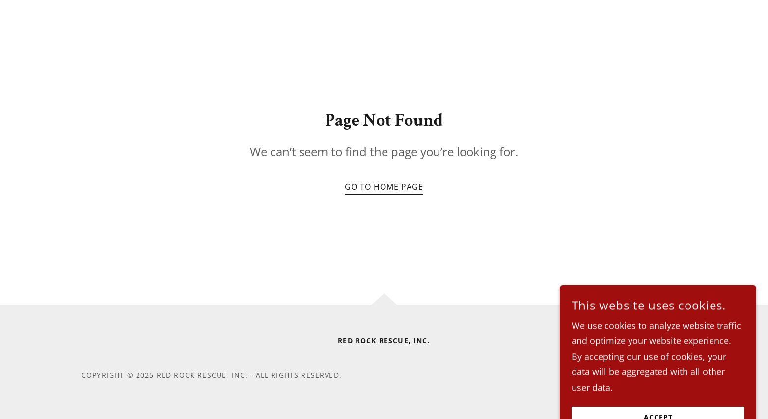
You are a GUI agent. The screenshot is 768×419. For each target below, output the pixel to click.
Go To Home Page (384, 186)
